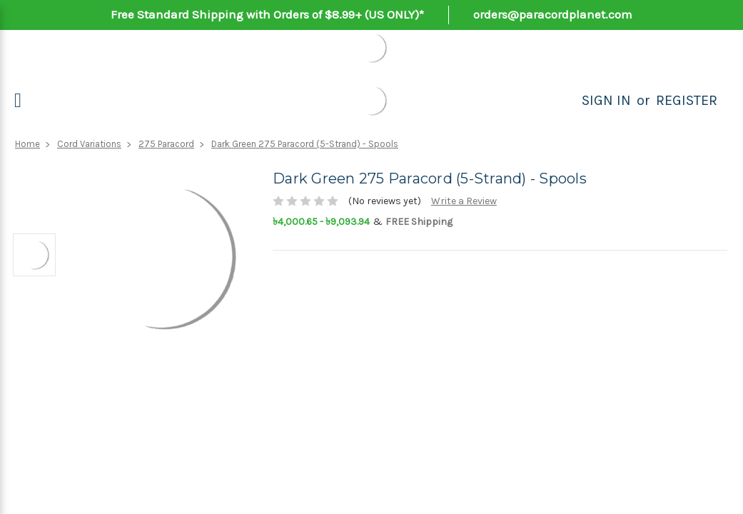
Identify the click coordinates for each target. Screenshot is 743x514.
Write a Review (464, 201)
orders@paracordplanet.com (552, 14)
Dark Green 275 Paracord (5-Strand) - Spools (304, 143)
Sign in (606, 100)
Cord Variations (89, 143)
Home (27, 143)
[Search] (566, 101)
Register (686, 100)
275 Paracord (166, 143)
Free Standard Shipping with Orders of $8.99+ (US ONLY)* (267, 14)
